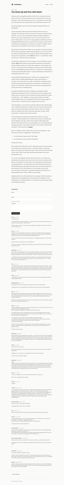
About (51, 4)
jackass (31, 127)
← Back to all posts (15, 474)
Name (12, 192)
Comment (13, 203)
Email (12, 197)
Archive (46, 4)
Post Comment (15, 213)
